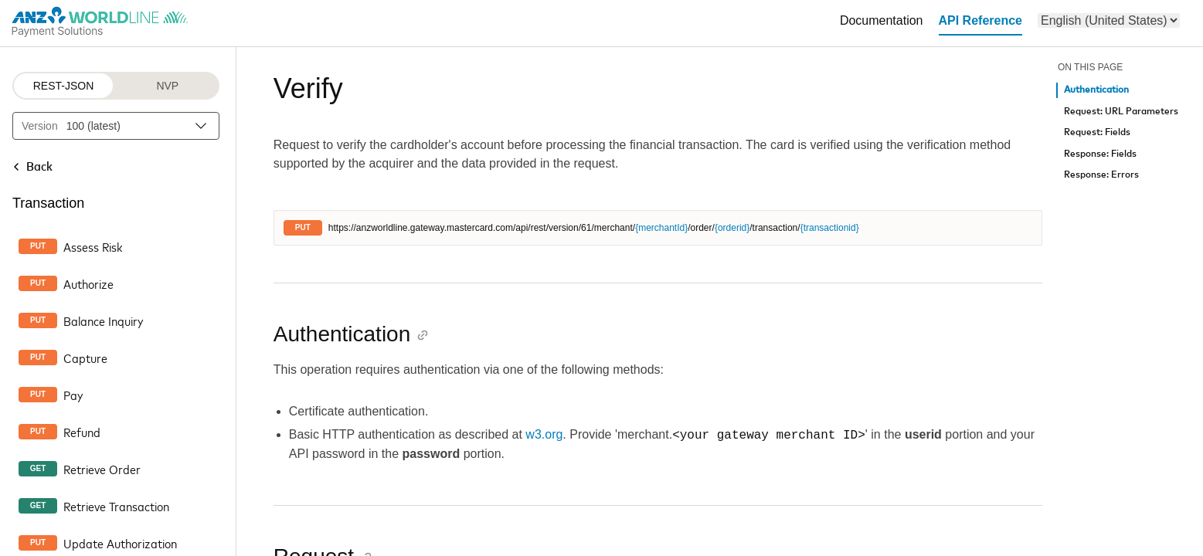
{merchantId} (661, 227)
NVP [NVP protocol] (167, 86)
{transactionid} (829, 227)
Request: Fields (1097, 132)
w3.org (543, 435)
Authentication (1096, 90)
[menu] (1109, 20)
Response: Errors (1101, 175)
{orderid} (732, 227)
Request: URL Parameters (1121, 112)
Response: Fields (1100, 154)
